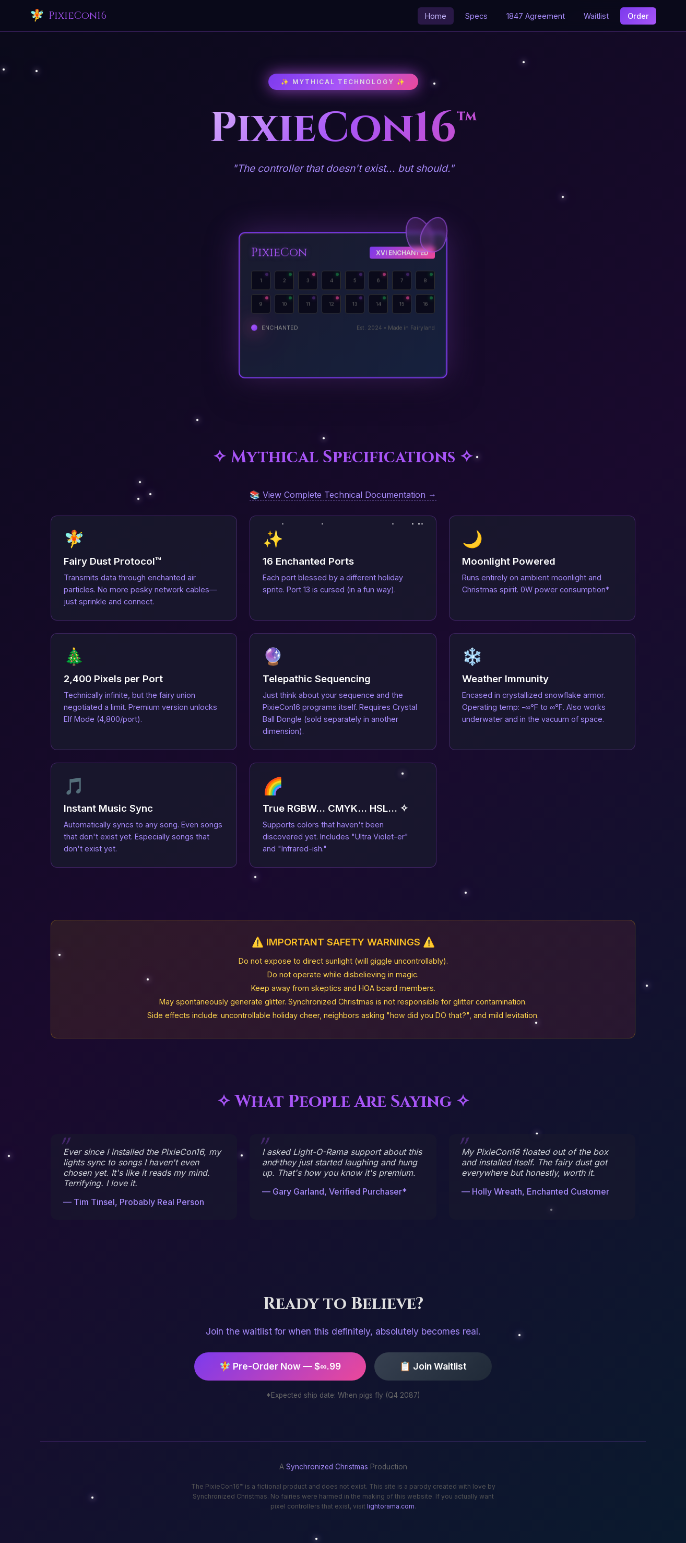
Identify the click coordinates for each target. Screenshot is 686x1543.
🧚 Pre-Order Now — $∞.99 (280, 1366)
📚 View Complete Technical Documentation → (343, 494)
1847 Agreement (535, 15)
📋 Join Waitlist (433, 1366)
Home (435, 15)
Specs (476, 15)
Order (638, 15)
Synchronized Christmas (327, 1467)
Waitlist (596, 15)
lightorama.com (391, 1506)
